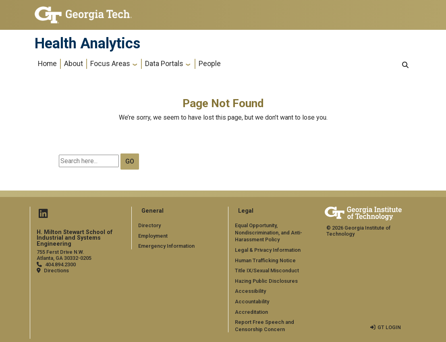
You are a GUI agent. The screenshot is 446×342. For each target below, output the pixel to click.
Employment (153, 236)
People (210, 64)
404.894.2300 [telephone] (60, 264)
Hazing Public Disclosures (266, 281)
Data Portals (164, 64)
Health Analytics (87, 43)
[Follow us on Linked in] (43, 215)
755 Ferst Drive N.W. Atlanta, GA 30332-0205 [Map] (64, 255)
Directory (149, 225)
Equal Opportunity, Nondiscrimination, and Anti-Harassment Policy (268, 232)
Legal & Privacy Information (267, 250)
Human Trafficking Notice (265, 260)
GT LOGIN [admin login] (389, 327)
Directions (56, 270)
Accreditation (251, 312)
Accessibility (250, 291)
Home (47, 64)
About (73, 64)
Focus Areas (110, 64)
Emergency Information (166, 246)
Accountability (252, 301)
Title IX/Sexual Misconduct (267, 270)
